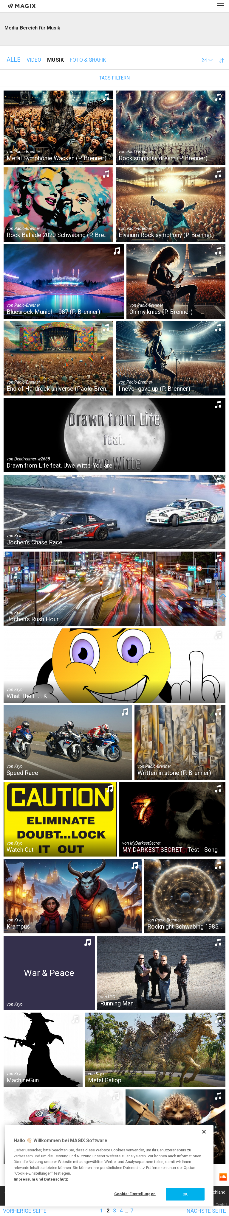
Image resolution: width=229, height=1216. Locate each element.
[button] (207, 60)
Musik (55, 60)
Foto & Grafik (88, 60)
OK (185, 1194)
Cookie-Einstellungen (135, 1194)
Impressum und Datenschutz (41, 1179)
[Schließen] (204, 1131)
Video (34, 60)
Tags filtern (114, 78)
